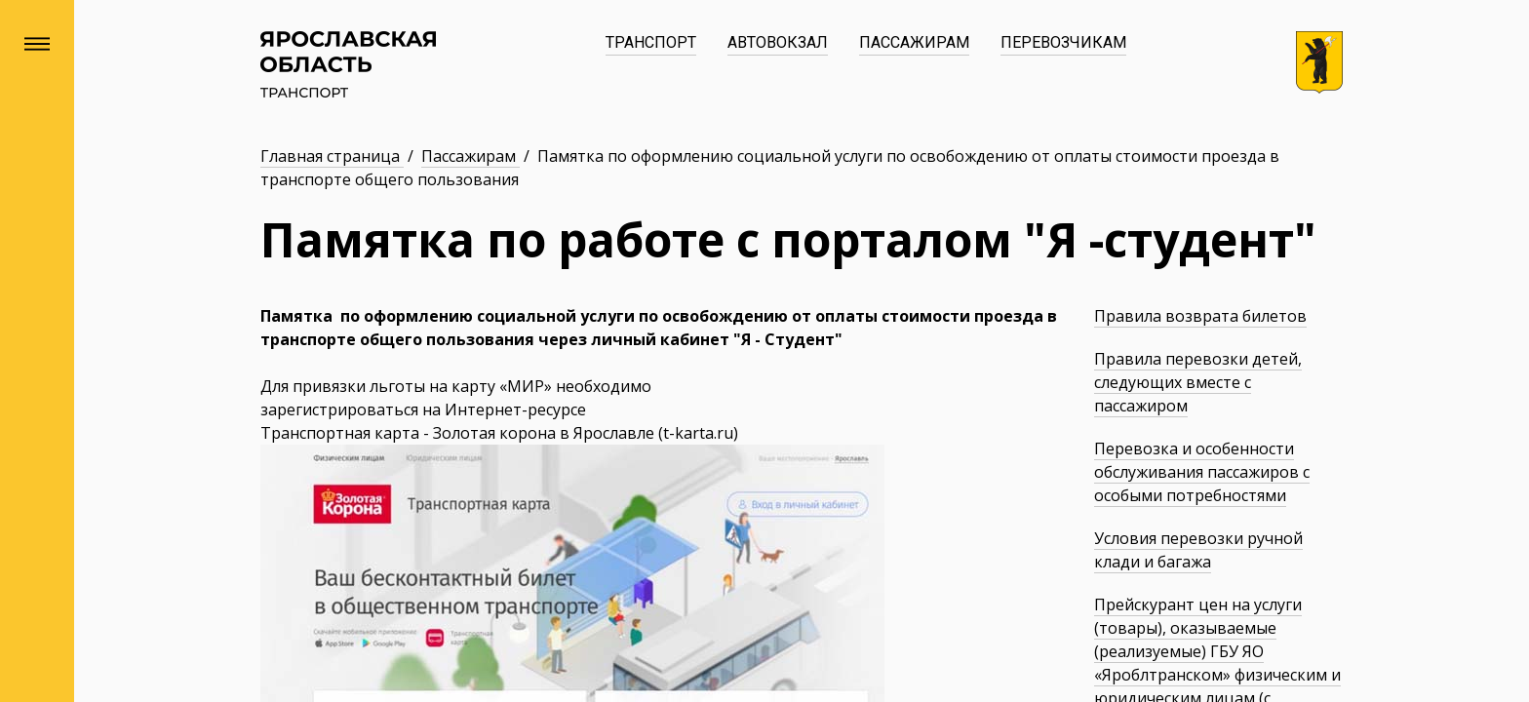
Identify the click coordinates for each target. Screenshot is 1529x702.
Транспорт (651, 42)
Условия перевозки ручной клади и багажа (1198, 549)
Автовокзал (777, 42)
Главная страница (332, 156)
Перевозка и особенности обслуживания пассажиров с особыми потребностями (1202, 472)
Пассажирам (914, 42)
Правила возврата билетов (1200, 316)
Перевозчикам (1063, 42)
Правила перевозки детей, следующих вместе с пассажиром (1198, 382)
